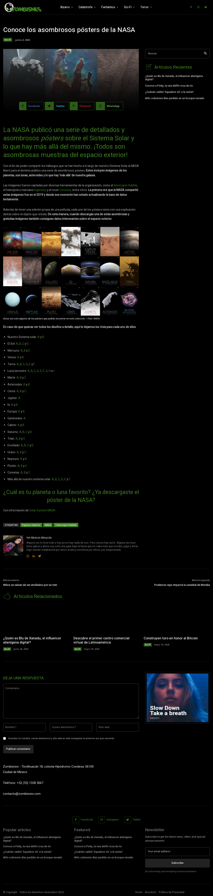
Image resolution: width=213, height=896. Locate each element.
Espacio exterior (31, 524)
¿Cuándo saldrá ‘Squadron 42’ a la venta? (169, 91)
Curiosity (65, 190)
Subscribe (177, 862)
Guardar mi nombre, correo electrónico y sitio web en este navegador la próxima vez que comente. (61, 738)
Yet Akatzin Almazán (39, 538)
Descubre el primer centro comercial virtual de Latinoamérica (101, 640)
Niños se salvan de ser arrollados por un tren (30, 585)
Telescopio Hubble (66, 524)
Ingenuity (40, 190)
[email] (177, 851)
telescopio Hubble (125, 185)
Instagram (113, 819)
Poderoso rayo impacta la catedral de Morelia (182, 585)
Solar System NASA (42, 510)
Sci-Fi (7, 40)
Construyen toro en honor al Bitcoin (171, 637)
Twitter (137, 819)
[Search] (205, 53)
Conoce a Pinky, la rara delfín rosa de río (169, 85)
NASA (48, 524)
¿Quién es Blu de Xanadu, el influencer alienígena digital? (174, 77)
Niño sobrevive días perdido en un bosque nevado (174, 98)
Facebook (87, 819)
